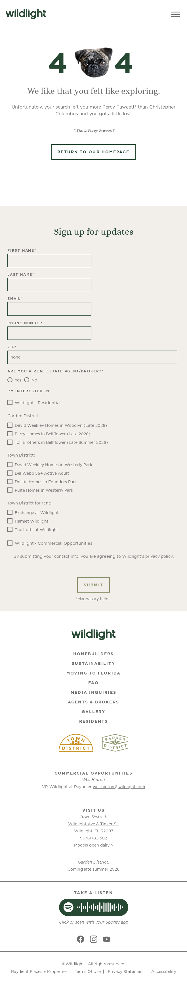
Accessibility (163, 971)
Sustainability (93, 663)
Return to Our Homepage (93, 152)
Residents (93, 721)
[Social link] (80, 939)
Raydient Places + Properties (39, 971)
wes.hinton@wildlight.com (119, 787)
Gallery (94, 711)
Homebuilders (93, 654)
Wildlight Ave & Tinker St (93, 824)
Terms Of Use (88, 971)
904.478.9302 (93, 838)
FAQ (93, 683)
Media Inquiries (93, 692)
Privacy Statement (126, 971)
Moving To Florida (93, 673)
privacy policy (159, 556)
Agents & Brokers (93, 702)
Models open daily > (93, 845)
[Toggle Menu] (175, 14)
